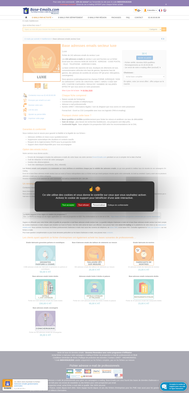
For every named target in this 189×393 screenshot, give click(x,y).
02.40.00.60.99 (154, 17)
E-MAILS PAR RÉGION (97, 17)
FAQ (128, 17)
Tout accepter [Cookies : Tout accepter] (68, 205)
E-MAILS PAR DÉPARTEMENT (70, 17)
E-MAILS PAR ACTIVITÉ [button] (42, 17)
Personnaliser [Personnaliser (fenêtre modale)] (99, 205)
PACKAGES (116, 17)
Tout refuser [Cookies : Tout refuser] (83, 205)
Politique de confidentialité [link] (118, 205)
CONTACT (139, 17)
